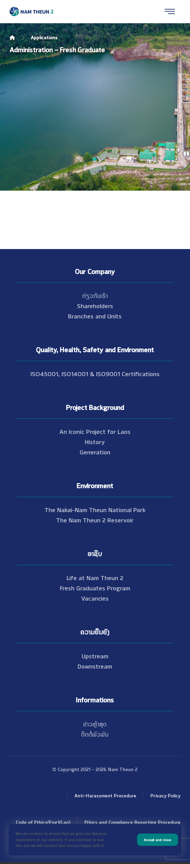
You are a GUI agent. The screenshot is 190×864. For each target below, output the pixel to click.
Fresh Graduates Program (95, 587)
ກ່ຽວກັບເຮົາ (95, 295)
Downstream (95, 665)
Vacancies (95, 597)
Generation (95, 451)
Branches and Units (95, 315)
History (95, 441)
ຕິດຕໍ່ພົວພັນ (95, 733)
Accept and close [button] (157, 839)
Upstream (95, 655)
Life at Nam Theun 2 (95, 577)
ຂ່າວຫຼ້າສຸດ (95, 723)
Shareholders (95, 305)
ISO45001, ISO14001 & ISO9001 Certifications (95, 373)
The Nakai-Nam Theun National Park (95, 509)
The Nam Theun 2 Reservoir (95, 519)
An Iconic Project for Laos (95, 431)
